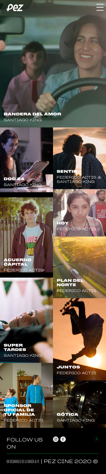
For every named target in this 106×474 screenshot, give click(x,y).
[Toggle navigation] (100, 7)
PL (38, 461)
